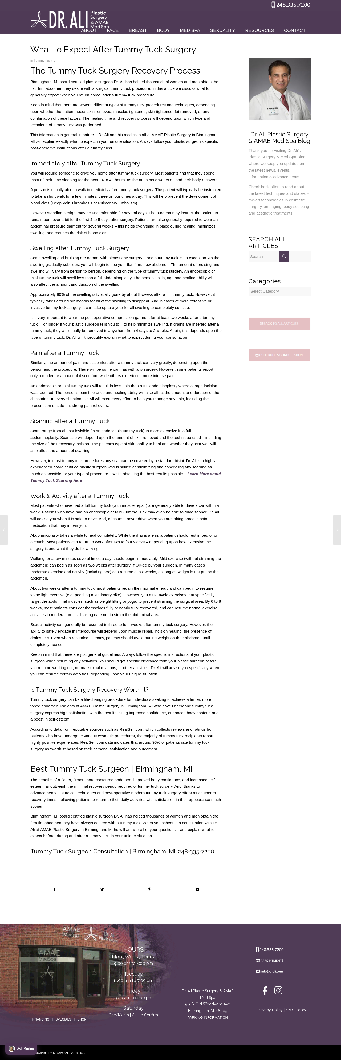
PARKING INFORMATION (208, 1017)
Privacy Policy (270, 1010)
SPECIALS (63, 1019)
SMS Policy (296, 1010)
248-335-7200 (196, 851)
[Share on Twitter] (102, 889)
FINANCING (40, 1019)
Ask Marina (21, 1049)
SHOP (81, 1019)
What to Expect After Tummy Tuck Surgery (113, 49)
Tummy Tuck (43, 60)
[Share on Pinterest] (150, 889)
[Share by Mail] (197, 889)
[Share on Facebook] (54, 889)
